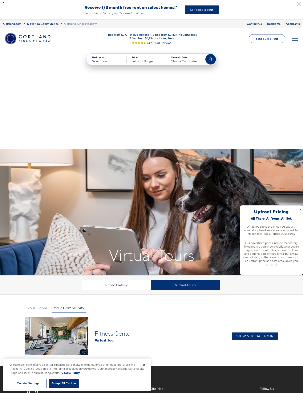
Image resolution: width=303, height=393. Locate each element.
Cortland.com (12, 23)
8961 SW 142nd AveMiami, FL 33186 (95, 308)
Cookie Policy (70, 373)
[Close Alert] (298, 4)
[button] (3, 2)
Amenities (158, 328)
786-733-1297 (91, 298)
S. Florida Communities (42, 23)
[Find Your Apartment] (210, 59)
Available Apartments (167, 306)
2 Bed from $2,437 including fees (175, 34)
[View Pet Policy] (115, 321)
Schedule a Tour (201, 9)
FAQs (209, 306)
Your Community (69, 207)
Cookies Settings (28, 383)
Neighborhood (216, 298)
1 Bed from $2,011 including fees (127, 34)
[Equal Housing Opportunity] (82, 321)
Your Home (37, 207)
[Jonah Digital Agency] (276, 373)
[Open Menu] (295, 39)
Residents (273, 23)
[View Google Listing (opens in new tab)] (151, 42)
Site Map (170, 376)
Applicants (293, 23)
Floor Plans (159, 298)
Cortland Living (162, 335)
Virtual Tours (185, 185)
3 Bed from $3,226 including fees (151, 38)
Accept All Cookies (64, 383)
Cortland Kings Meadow (80, 23)
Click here (124, 13)
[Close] (144, 365)
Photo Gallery (116, 185)
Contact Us (254, 23)
